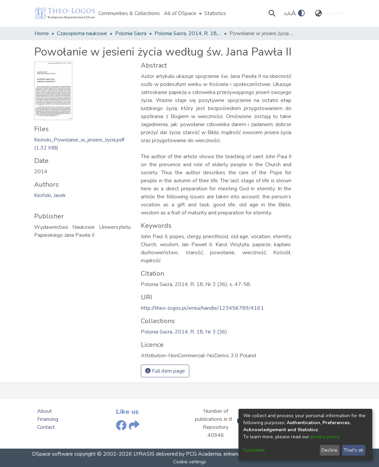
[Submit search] (272, 13)
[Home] (65, 13)
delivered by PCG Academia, (188, 454)
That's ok (353, 450)
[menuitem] (182, 13)
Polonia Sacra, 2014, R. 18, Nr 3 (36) (188, 33)
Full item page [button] (165, 371)
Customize (254, 450)
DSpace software (52, 454)
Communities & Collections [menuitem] (129, 13)
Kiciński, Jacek (50, 195)
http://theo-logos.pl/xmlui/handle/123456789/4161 (202, 308)
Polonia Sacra (131, 33)
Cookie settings (189, 462)
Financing (47, 419)
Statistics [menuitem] (215, 13)
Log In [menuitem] (333, 13)
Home (41, 33)
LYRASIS (144, 454)
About (44, 411)
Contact (46, 427)
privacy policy (324, 437)
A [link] (285, 14)
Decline (329, 450)
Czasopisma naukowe (82, 33)
